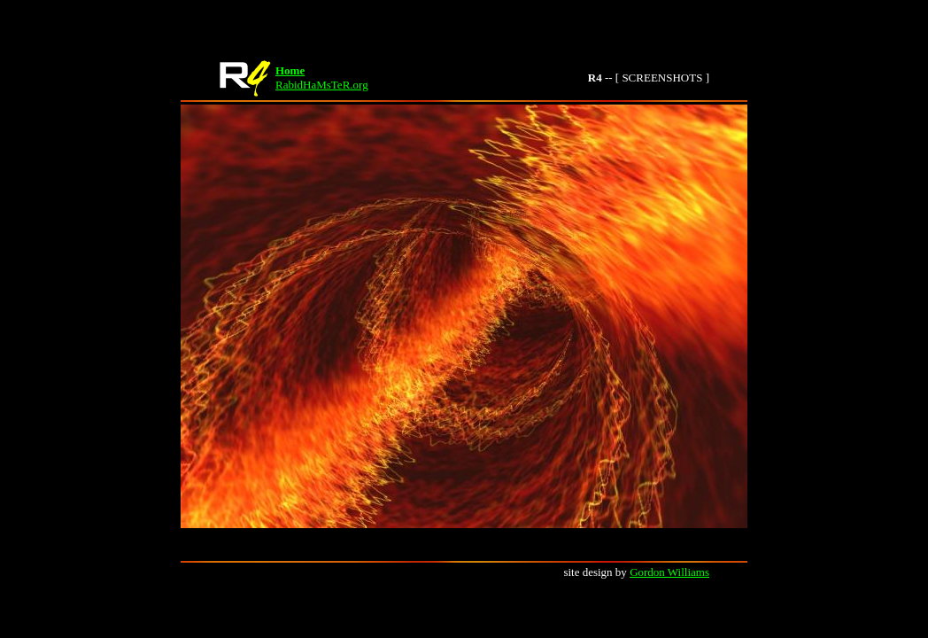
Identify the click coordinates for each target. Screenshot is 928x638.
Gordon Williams (669, 572)
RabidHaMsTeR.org (321, 84)
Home (290, 70)
